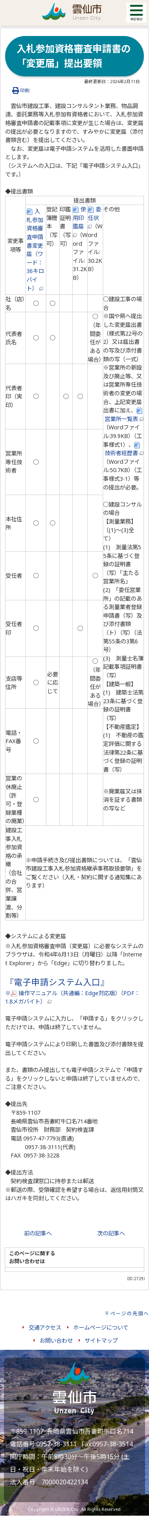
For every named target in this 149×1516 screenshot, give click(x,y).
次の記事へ (111, 1233)
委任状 (94, 216)
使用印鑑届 (79, 221)
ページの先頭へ (129, 1313)
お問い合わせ (56, 1340)
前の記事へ (38, 1233)
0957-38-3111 (56, 1444)
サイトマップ (101, 1340)
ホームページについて (100, 1327)
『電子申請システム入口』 (57, 982)
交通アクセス (44, 1327)
